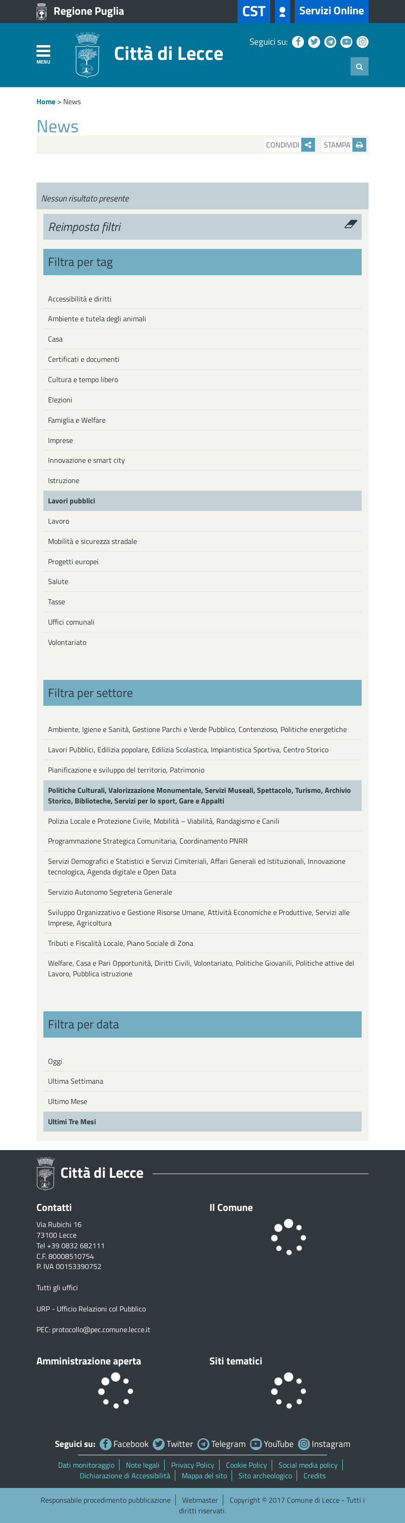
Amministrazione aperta (88, 1361)
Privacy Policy (192, 1464)
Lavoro (58, 520)
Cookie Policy (246, 1464)
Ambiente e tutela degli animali (97, 318)
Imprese (60, 440)
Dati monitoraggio (86, 1464)
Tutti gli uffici (57, 1287)
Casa (55, 338)
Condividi (290, 144)
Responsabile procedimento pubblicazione (106, 1499)
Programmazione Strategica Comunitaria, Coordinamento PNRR (148, 840)
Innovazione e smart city (86, 460)
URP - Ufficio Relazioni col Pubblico (91, 1308)
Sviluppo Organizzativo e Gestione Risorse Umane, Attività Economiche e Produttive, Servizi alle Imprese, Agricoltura (199, 917)
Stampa (345, 145)
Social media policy (308, 1464)
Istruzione (63, 480)
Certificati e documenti (83, 359)
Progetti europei (73, 561)
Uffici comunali (71, 621)
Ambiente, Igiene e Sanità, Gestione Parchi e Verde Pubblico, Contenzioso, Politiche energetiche (197, 729)
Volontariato (67, 642)
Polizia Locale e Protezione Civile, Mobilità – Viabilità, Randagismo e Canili (164, 820)
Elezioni (60, 399)
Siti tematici (235, 1361)
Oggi (55, 1061)
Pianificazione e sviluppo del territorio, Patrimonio (126, 769)
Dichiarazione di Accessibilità (125, 1475)
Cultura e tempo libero (83, 379)
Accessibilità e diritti (80, 298)
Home (45, 101)
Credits (315, 1475)
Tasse (56, 601)
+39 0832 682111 (76, 1245)
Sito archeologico (265, 1475)
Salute (58, 581)
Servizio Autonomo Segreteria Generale (110, 891)
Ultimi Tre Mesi (72, 1121)
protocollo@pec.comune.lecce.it (101, 1329)
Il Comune (231, 1207)
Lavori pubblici (71, 500)
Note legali (143, 1464)
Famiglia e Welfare (77, 419)
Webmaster (200, 1499)
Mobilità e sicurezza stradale (92, 541)
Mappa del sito (204, 1475)
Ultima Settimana (75, 1080)
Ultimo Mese (67, 1101)
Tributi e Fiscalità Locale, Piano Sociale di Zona (120, 943)
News (72, 101)
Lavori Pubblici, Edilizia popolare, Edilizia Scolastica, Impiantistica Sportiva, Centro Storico (188, 749)
